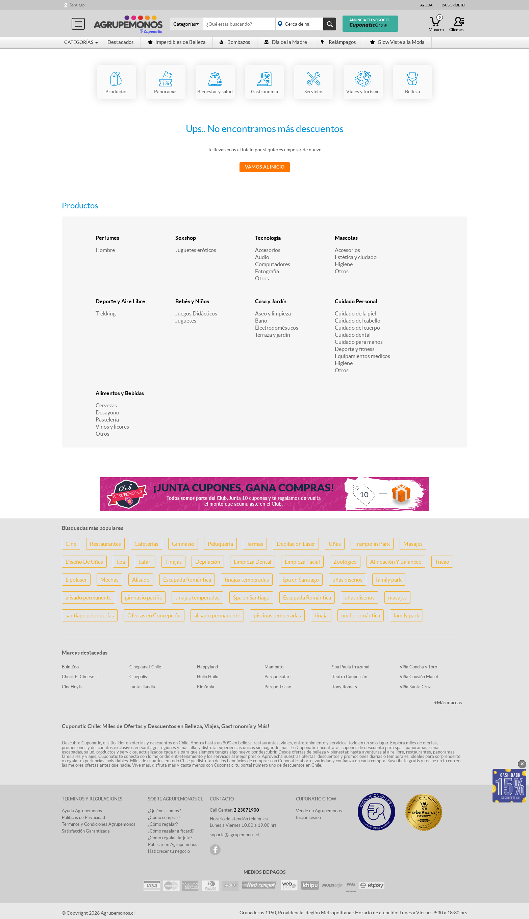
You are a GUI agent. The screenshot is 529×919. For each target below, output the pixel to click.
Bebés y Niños (192, 301)
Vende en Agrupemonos (319, 810)
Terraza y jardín (272, 335)
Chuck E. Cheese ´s (80, 676)
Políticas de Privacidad (83, 817)
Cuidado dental (353, 335)
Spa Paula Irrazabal (350, 666)
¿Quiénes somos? (164, 810)
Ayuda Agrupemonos (82, 810)
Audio (262, 257)
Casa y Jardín (270, 301)
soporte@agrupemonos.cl (234, 834)
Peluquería (220, 544)
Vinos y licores (112, 427)
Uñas (335, 544)
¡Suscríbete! (453, 5)
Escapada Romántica (187, 580)
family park (389, 580)
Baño (261, 320)
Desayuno (107, 412)
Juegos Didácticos (196, 313)
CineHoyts (72, 686)
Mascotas (346, 238)
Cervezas (106, 405)
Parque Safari (277, 676)
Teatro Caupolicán (349, 676)
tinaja (321, 615)
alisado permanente (88, 597)
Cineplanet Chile (145, 666)
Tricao (442, 562)
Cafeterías (146, 544)
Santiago (77, 5)
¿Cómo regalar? (163, 824)
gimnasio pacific (143, 597)
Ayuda (426, 5)
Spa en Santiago (300, 580)
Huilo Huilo (207, 676)
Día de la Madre (285, 42)
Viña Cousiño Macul (419, 676)
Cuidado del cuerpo (357, 328)
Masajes (413, 544)
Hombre (105, 250)
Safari (145, 562)
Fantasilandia (142, 686)
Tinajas (173, 562)
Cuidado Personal (356, 301)
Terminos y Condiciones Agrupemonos (98, 824)
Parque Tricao (277, 686)
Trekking (106, 313)
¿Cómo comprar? (164, 817)
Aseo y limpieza (273, 313)
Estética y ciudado (356, 257)
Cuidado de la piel (355, 313)
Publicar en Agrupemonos (172, 844)
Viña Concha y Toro (418, 666)
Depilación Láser (296, 544)
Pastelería (107, 419)
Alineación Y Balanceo (396, 562)
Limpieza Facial (302, 562)
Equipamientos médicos (362, 356)
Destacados (120, 42)
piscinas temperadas (277, 615)
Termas (255, 544)
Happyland (207, 666)
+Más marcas (448, 702)
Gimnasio (183, 544)
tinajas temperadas (247, 580)
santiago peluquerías (90, 615)
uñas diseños (347, 580)
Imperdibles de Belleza (177, 42)
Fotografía (267, 271)
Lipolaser (76, 580)
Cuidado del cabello (357, 320)
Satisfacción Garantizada (86, 831)
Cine (71, 544)
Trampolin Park (372, 544)
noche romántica (360, 615)
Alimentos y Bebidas (120, 393)
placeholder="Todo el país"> (304, 24)
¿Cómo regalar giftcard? (171, 831)
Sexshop (185, 238)
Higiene (344, 264)
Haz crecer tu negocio (169, 851)
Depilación (207, 562)
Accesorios (267, 250)
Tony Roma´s (344, 686)
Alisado (141, 580)
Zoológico (345, 562)
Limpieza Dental (252, 562)
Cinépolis (138, 676)
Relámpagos (338, 42)
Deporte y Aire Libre (120, 301)
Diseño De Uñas (84, 562)
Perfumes (107, 238)
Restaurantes (105, 544)
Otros (262, 278)
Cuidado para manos (359, 342)
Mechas (109, 580)
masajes (397, 597)
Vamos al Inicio (264, 167)
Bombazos (235, 42)
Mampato (273, 666)
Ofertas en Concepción (154, 615)
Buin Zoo (70, 666)
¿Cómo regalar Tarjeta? (170, 837)
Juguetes (185, 320)
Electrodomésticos (276, 328)
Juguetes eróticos (195, 250)
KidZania (205, 686)
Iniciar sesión (308, 817)
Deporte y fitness (355, 349)
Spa (121, 562)
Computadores (272, 264)
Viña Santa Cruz (415, 686)
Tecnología (268, 238)
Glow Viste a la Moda (397, 42)
